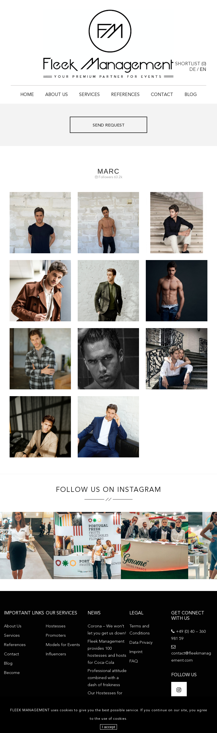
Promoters (56, 636)
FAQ (133, 661)
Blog (191, 95)
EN (203, 69)
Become (12, 673)
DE (192, 69)
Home (27, 95)
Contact (162, 95)
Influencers (56, 654)
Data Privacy (141, 643)
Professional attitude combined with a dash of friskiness (107, 678)
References (125, 95)
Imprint (135, 652)
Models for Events (63, 645)
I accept (108, 727)
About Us (56, 95)
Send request (109, 125)
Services (89, 95)
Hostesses (56, 626)
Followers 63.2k (108, 177)
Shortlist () (190, 64)
